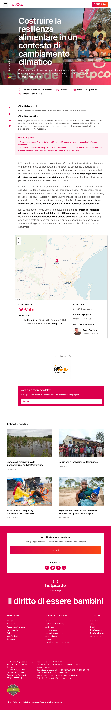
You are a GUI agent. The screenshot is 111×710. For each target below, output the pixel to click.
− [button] (18, 242)
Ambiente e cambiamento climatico (35, 89)
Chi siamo (10, 621)
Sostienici (94, 621)
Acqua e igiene (51, 636)
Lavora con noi (95, 636)
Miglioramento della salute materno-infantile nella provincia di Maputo (78, 512)
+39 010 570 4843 (17, 670)
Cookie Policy (24, 702)
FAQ (8, 633)
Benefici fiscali (12, 636)
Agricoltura (49, 627)
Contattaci (11, 639)
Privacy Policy (12, 702)
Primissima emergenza (54, 633)
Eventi (92, 627)
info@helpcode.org (14, 678)
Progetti (48, 639)
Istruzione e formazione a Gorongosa (78, 462)
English (60, 590)
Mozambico (9, 65)
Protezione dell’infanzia (54, 624)
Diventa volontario (97, 633)
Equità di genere (52, 630)
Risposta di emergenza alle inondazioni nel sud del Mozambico (25, 463)
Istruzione (49, 621)
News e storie (12, 630)
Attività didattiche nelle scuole (57, 642)
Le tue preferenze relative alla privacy (47, 702)
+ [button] (18, 238)
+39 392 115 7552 (18, 672)
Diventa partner (96, 630)
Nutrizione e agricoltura (85, 89)
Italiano (51, 590)
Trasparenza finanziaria (16, 627)
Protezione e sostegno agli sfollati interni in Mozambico (21, 512)
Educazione (62, 89)
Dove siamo (11, 624)
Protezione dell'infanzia (30, 93)
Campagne (94, 624)
